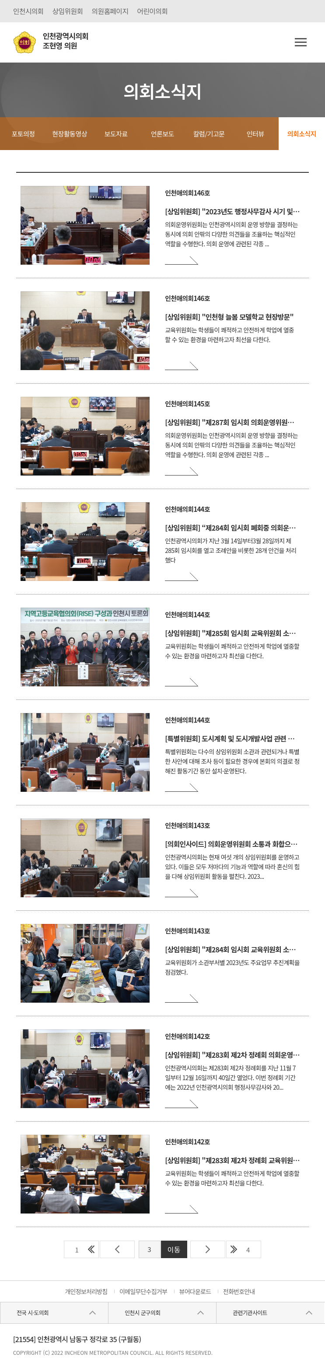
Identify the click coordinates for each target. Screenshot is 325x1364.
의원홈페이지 (109, 11)
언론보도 (162, 133)
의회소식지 (302, 133)
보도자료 (116, 133)
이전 (117, 1249)
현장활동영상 (69, 133)
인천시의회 (28, 11)
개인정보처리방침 (86, 1291)
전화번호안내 (239, 1291)
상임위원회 (67, 11)
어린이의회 (152, 11)
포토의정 (23, 133)
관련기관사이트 (250, 1312)
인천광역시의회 (65, 41)
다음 (207, 1249)
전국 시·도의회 (33, 1312)
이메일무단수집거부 (143, 1291)
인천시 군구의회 (142, 1312)
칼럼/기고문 (209, 133)
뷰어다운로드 (195, 1291)
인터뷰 (255, 133)
